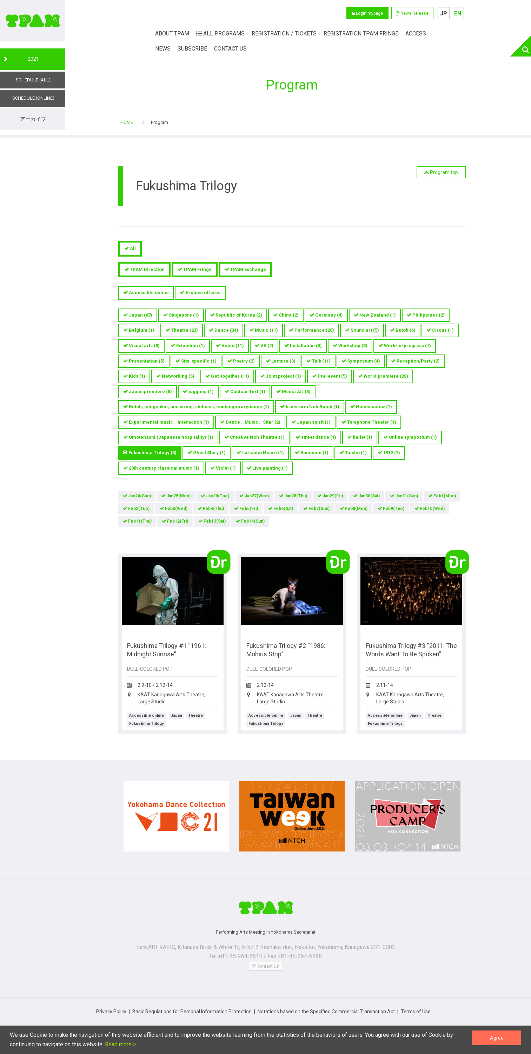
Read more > (120, 1044)
